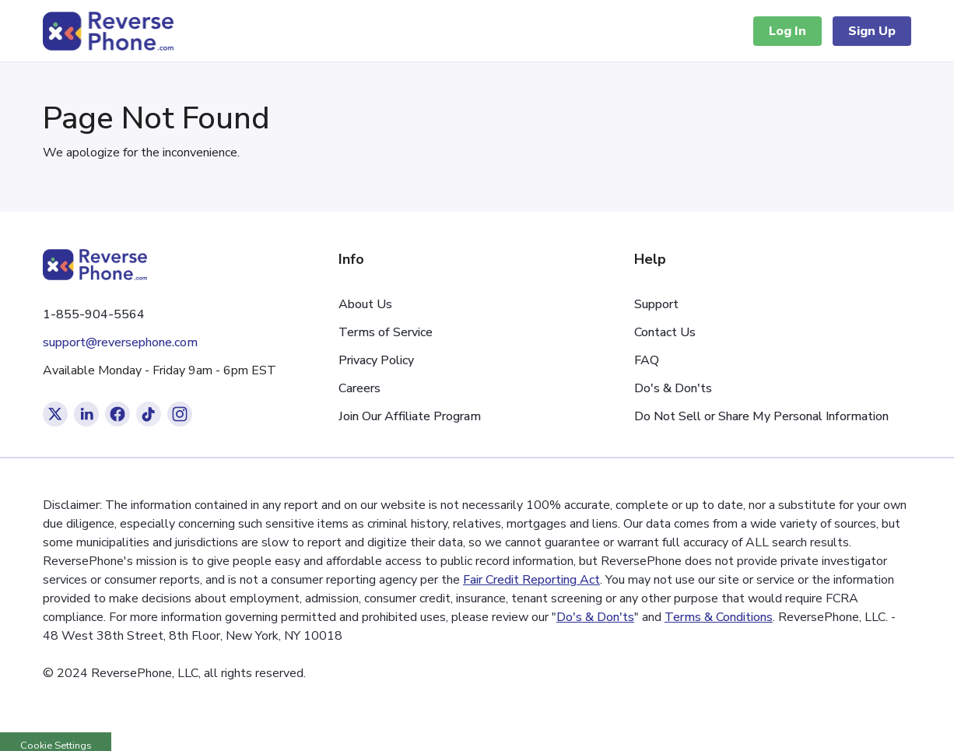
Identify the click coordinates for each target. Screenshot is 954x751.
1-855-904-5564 (94, 314)
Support (656, 304)
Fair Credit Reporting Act (531, 579)
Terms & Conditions (719, 617)
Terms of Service (385, 332)
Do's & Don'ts (673, 388)
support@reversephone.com (120, 342)
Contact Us (665, 332)
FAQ (646, 360)
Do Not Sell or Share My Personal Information (761, 416)
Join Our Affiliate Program (409, 416)
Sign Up (872, 31)
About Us (365, 304)
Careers (359, 388)
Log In (787, 31)
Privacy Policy (376, 360)
